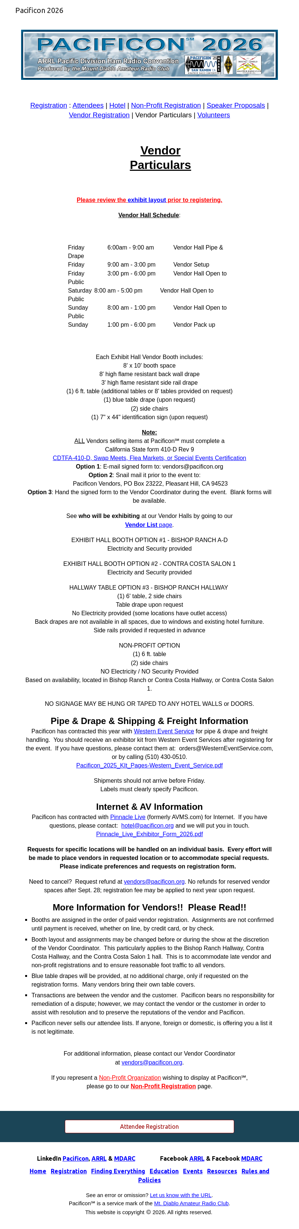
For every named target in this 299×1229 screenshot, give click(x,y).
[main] (149, 110)
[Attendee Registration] (149, 1126)
